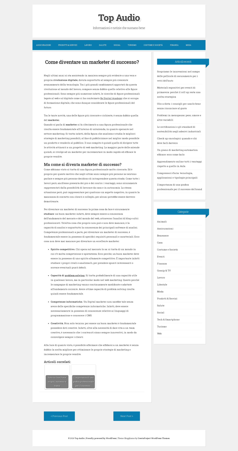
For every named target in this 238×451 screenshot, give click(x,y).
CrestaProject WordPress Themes (154, 438)
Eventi (161, 256)
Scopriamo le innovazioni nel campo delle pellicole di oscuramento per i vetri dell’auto (178, 76)
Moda (188, 45)
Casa (160, 242)
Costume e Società (153, 45)
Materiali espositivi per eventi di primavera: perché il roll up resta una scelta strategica (179, 92)
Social (117, 45)
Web (159, 333)
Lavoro (88, 45)
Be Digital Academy (111, 98)
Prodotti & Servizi (67, 45)
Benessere (163, 235)
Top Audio (119, 17)
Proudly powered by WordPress (101, 438)
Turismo (132, 45)
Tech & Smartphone (168, 319)
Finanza (174, 45)
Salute (102, 45)
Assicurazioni (43, 45)
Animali (162, 221)
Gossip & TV (164, 270)
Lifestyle (162, 284)
